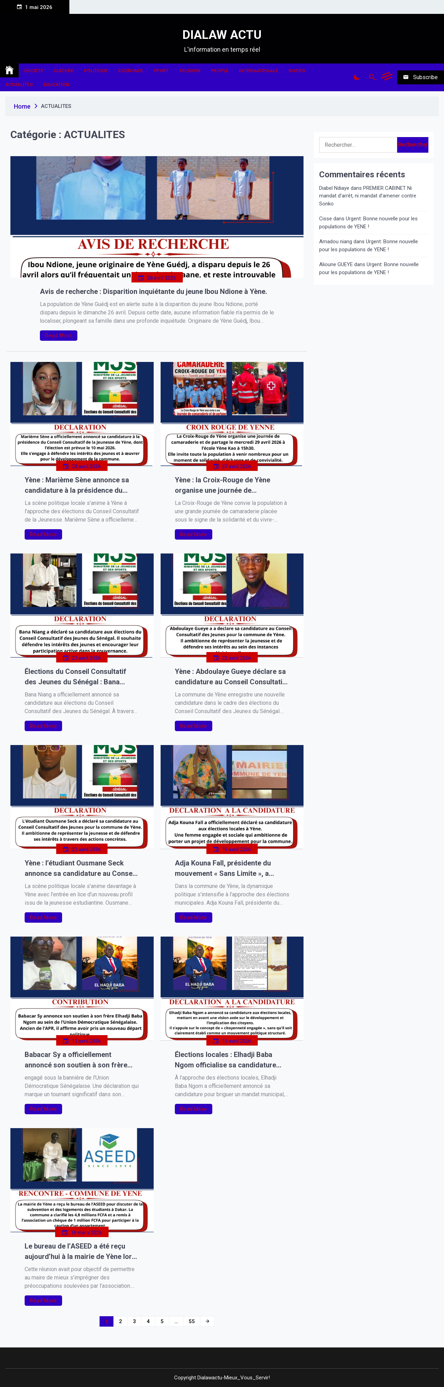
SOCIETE (33, 70)
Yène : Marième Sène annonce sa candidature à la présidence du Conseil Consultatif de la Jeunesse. (81, 486)
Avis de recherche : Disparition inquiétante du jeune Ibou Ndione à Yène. (153, 291)
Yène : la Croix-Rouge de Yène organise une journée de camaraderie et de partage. (222, 486)
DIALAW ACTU (222, 35)
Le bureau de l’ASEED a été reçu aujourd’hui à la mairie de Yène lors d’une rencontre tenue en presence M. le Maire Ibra (80, 1252)
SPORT (161, 70)
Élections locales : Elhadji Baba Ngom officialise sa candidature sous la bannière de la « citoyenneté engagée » (231, 1060)
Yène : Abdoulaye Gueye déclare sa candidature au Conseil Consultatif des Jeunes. (230, 677)
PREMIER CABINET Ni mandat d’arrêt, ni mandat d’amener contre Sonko (367, 196)
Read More (58, 335)
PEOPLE (220, 70)
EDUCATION (56, 84)
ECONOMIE (130, 70)
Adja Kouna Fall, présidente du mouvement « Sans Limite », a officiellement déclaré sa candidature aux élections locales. (229, 869)
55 (192, 1321)
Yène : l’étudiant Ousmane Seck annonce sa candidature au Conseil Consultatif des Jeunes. (80, 869)
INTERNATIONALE (258, 70)
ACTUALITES (19, 84)
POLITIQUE (96, 70)
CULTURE (64, 70)
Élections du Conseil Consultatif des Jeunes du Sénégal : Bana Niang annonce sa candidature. (75, 677)
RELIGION (189, 70)
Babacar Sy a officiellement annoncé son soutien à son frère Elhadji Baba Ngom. (76, 1060)
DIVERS (297, 70)
